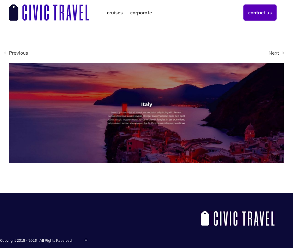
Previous (18, 53)
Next (274, 53)
